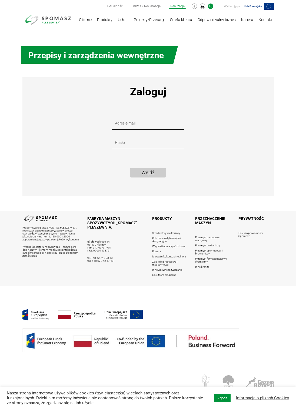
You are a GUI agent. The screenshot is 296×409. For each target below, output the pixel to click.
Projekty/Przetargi (149, 20)
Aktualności (115, 6)
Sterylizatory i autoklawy (166, 233)
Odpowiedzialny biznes (217, 20)
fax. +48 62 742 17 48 (100, 260)
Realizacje (177, 6)
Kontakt (265, 20)
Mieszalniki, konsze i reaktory (169, 256)
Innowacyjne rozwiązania (167, 269)
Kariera (247, 20)
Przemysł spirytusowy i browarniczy (208, 252)
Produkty (104, 20)
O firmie (85, 20)
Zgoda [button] (222, 398)
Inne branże (202, 266)
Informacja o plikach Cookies (262, 397)
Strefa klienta (181, 20)
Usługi (123, 20)
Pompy (156, 251)
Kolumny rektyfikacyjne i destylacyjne (166, 240)
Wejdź (148, 172)
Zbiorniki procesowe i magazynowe (164, 263)
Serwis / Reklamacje (146, 6)
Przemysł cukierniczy (207, 245)
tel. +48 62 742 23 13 (100, 257)
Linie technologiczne (164, 274)
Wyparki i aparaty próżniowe (168, 246)
